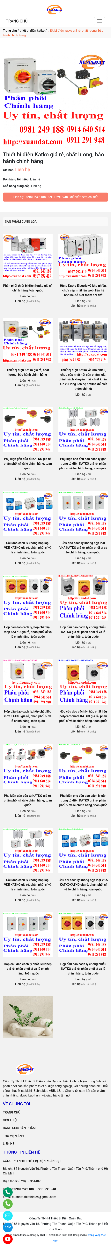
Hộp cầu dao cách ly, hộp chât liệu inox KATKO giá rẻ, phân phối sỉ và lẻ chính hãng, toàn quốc (28, 716)
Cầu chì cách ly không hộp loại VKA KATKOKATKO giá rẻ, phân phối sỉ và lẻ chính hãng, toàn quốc (83, 884)
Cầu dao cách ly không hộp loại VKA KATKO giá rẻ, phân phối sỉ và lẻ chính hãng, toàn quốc (83, 547)
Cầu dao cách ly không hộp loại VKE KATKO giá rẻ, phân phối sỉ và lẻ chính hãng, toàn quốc (27, 547)
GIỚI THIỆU (10, 1120)
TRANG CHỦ (16, 21)
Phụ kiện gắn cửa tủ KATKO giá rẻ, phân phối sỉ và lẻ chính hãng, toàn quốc (28, 463)
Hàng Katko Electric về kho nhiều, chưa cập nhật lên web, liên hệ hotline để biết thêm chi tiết (83, 290)
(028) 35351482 (29, 1181)
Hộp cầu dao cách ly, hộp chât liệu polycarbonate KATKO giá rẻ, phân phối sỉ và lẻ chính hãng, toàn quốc (83, 716)
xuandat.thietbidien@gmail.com (34, 1197)
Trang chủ (10, 30)
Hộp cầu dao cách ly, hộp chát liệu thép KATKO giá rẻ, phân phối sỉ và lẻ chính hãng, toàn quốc (28, 631)
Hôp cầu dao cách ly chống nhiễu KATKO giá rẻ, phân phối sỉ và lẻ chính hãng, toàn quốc (83, 631)
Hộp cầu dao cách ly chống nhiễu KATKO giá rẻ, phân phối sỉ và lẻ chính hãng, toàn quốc (83, 968)
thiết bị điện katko (32, 30)
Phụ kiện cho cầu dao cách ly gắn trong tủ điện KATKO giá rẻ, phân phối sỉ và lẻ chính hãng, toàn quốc (83, 463)
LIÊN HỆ (8, 1144)
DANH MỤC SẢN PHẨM (19, 1128)
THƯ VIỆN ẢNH (13, 1136)
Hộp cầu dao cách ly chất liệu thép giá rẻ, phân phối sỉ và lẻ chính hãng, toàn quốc (28, 968)
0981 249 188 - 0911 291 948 (47, 197)
